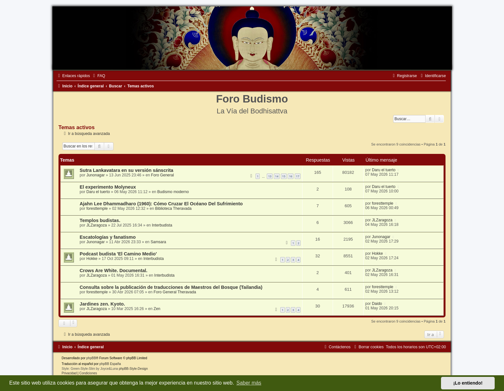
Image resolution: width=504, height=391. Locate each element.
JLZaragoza (96, 225)
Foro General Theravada (175, 292)
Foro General (162, 175)
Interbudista (162, 225)
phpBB (91, 358)
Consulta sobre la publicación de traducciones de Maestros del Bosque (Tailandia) (171, 287)
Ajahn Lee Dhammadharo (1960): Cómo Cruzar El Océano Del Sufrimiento (161, 203)
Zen (157, 309)
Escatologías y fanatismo (108, 237)
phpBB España (110, 364)
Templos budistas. (100, 220)
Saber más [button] (249, 383)
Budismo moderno (173, 192)
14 (276, 176)
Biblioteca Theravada (173, 208)
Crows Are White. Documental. (114, 270)
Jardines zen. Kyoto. (102, 304)
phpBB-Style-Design (133, 368)
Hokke (91, 258)
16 (290, 176)
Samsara (158, 242)
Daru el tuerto (383, 170)
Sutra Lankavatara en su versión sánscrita (126, 170)
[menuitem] (98, 76)
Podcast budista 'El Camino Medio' (118, 253)
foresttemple (97, 208)
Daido (377, 303)
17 (297, 176)
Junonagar (95, 175)
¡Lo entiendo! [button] (467, 383)
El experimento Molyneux (108, 187)
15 (283, 176)
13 (269, 176)
